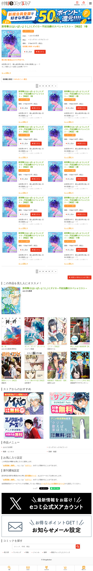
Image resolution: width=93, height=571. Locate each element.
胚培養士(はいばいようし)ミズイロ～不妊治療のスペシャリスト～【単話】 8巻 (77, 200)
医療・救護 (52, 451)
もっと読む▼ (6, 73)
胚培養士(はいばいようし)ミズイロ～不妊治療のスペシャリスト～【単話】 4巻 (77, 129)
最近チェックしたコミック (60, 552)
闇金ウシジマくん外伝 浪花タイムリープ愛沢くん (80, 380)
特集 (27, 552)
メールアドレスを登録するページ (53, 484)
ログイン (83, 3)
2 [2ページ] (39, 86)
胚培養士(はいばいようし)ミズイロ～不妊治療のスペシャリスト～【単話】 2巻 (77, 93)
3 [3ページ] (43, 86)
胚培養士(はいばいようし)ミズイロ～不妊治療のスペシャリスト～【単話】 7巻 (31, 200)
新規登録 (77, 3)
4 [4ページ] (46, 86)
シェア (35, 488)
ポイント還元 (29, 31)
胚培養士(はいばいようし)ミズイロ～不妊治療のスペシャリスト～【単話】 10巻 (77, 235)
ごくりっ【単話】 (53, 346)
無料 (45, 552)
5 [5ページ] (49, 86)
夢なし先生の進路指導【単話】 (80, 346)
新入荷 (6, 552)
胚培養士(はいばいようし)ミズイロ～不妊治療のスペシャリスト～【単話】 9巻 (31, 235)
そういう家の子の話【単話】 (35, 380)
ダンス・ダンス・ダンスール (35, 346)
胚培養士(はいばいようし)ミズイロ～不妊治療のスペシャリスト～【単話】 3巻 (31, 129)
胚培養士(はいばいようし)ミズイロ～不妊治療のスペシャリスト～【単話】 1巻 (31, 93)
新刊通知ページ (30, 476)
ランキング (17, 552)
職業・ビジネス (8, 451)
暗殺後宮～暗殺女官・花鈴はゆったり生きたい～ (57, 380)
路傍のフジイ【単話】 (9, 380)
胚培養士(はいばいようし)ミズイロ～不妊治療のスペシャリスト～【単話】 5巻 (31, 164)
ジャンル (36, 552)
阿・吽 (4, 346)
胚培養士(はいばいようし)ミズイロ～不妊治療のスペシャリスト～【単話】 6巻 (77, 164)
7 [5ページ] (52, 86)
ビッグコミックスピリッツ (39, 39)
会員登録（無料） (9, 465)
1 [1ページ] (36, 86)
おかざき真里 (34, 36)
